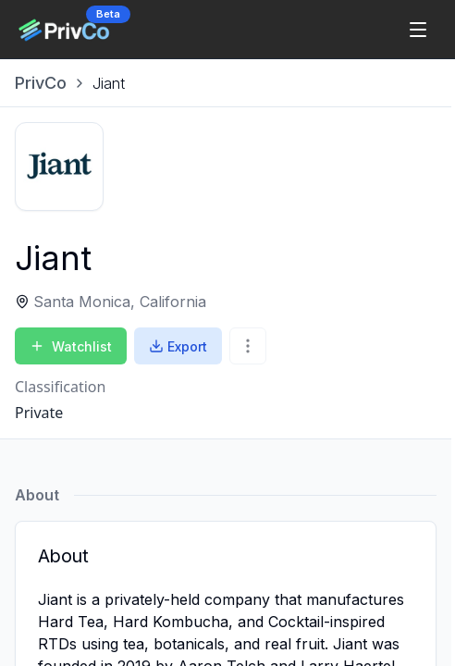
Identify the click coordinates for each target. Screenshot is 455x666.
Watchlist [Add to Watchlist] (71, 346)
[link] (108, 83)
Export (178, 346)
